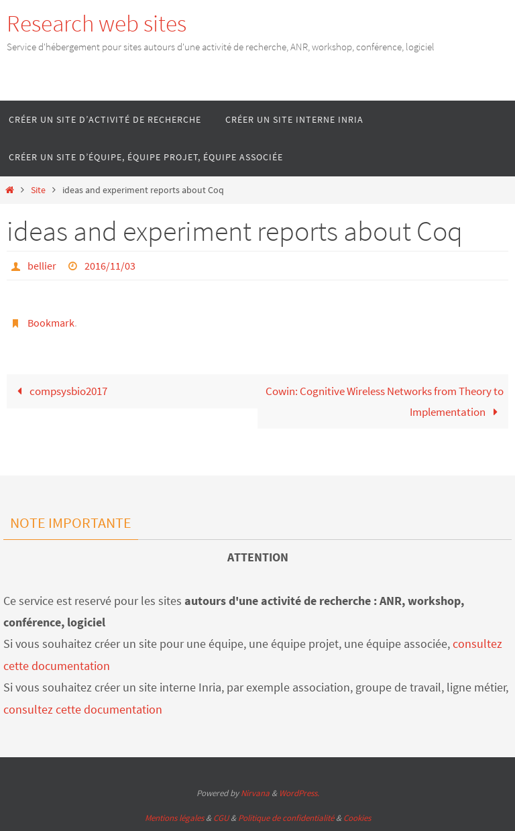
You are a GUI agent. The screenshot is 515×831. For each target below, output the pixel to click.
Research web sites (96, 23)
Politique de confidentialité (286, 818)
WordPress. (299, 793)
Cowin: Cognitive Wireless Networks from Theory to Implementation (385, 401)
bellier (41, 265)
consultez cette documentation (82, 709)
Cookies (357, 818)
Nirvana (255, 793)
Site (38, 190)
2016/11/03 (109, 265)
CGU (221, 818)
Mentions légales (174, 818)
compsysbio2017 (59, 391)
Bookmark (50, 322)
